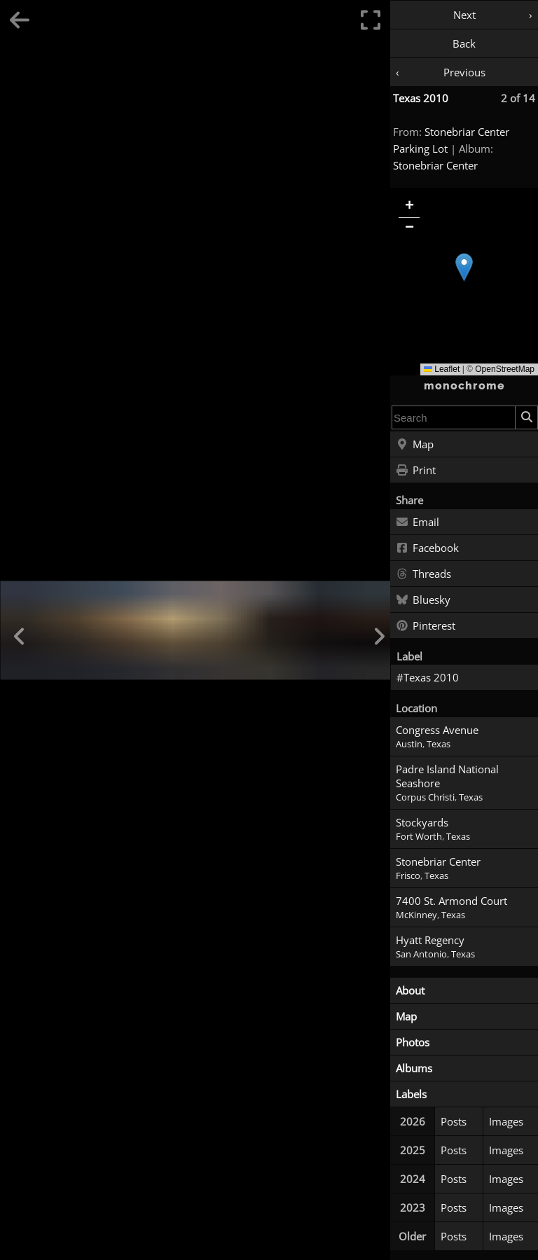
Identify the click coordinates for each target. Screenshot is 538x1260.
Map (415, 444)
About (410, 990)
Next (464, 15)
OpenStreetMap (504, 369)
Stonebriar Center (435, 165)
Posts (454, 1121)
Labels (411, 1094)
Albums (414, 1068)
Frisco (408, 876)
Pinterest (425, 626)
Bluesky (423, 600)
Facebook (427, 548)
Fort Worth (419, 837)
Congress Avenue (437, 730)
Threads (423, 574)
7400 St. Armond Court (451, 901)
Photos (412, 1042)
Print (416, 470)
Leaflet (442, 369)
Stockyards (422, 822)
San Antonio (421, 954)
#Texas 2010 (427, 677)
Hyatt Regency (430, 940)
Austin (409, 744)
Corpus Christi (425, 797)
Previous (464, 72)
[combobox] (453, 417)
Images (506, 1121)
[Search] (526, 417)
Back (464, 43)
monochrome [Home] (464, 386)
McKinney (416, 915)
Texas (438, 744)
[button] (464, 267)
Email (417, 522)
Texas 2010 (420, 98)
